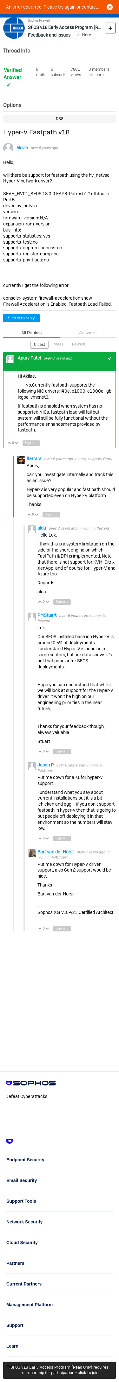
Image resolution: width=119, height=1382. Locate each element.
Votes (58, 344)
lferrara (35, 458)
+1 (110, 358)
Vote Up (9, 443)
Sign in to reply (21, 318)
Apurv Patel (30, 358)
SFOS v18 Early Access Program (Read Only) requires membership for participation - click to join (59, 1369)
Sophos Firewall (39, 20)
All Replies (31, 333)
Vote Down (16, 443)
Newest (78, 344)
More (86, 35)
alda (42, 528)
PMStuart (47, 615)
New (110, 28)
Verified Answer (12, 74)
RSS (59, 118)
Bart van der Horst (56, 852)
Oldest (39, 344)
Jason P (46, 765)
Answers (87, 333)
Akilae (22, 148)
